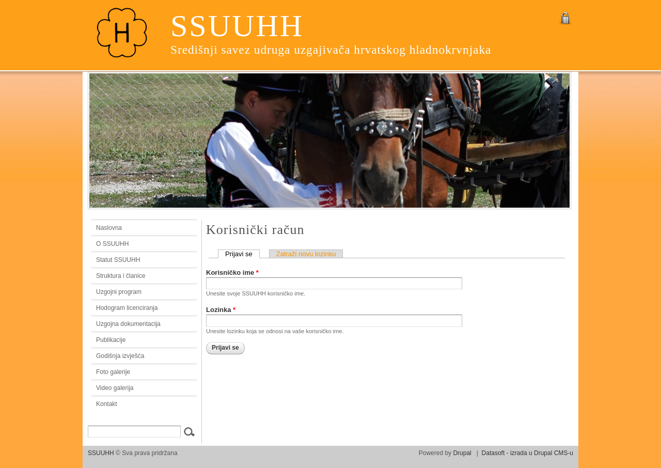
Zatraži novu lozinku (306, 254)
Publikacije (110, 340)
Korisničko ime (232, 272)
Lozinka (220, 310)
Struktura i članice (120, 275)
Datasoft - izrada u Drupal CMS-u (527, 453)
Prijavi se (242, 254)
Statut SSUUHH (118, 259)
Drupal (462, 453)
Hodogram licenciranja (127, 307)
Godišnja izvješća (120, 356)
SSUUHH (237, 26)
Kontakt (106, 404)
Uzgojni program (118, 291)
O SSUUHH (112, 243)
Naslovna (141, 228)
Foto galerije (113, 372)
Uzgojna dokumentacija (128, 323)
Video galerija (115, 388)
